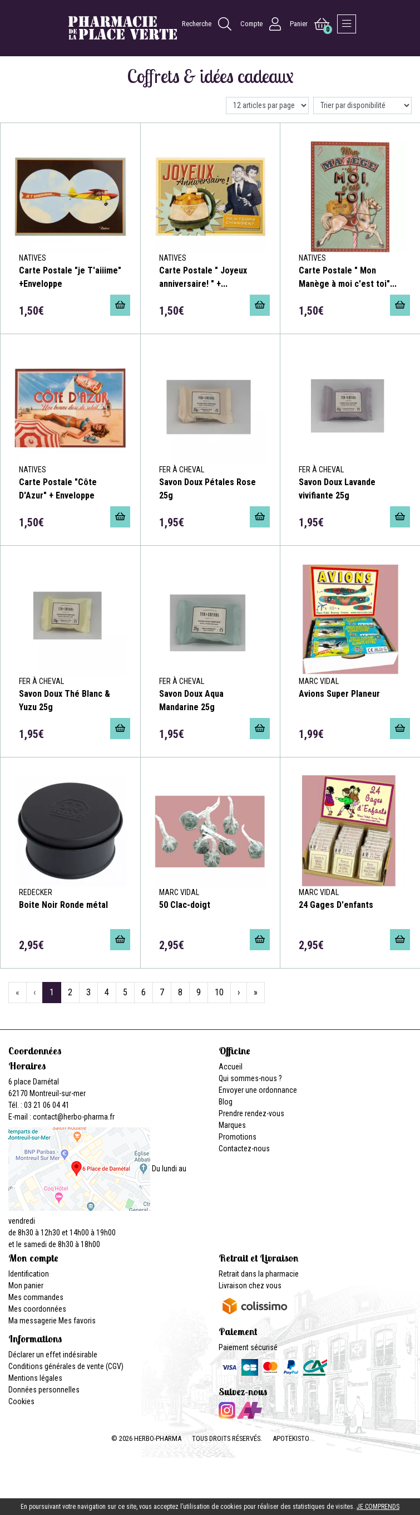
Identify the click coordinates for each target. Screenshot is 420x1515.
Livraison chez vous (250, 1285)
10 (219, 992)
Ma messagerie (32, 1320)
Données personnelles (44, 1389)
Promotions (237, 1136)
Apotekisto (291, 1438)
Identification (28, 1273)
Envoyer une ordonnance (258, 1090)
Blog (226, 1101)
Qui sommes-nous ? (250, 1078)
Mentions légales (35, 1378)
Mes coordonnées (37, 1308)
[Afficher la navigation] (346, 23)
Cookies (21, 1401)
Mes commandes (35, 1297)
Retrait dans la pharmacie (259, 1273)
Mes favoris (77, 1320)
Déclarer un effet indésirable (52, 1354)
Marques (232, 1125)
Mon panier (25, 1285)
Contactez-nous (244, 1148)
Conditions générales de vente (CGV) (65, 1366)
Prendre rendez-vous (251, 1113)
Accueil (231, 1066)
